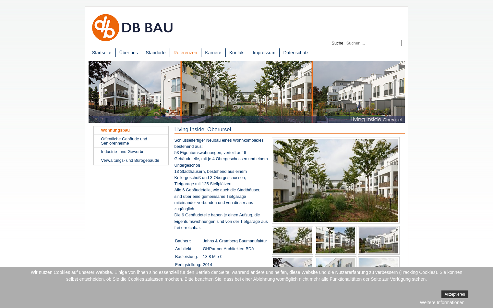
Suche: (337, 43)
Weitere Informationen (442, 302)
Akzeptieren (455, 294)
